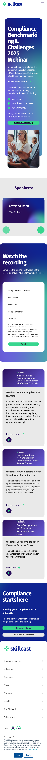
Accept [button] (18, 755)
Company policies (9, 737)
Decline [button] (28, 755)
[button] (6, 230)
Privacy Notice (32, 749)
